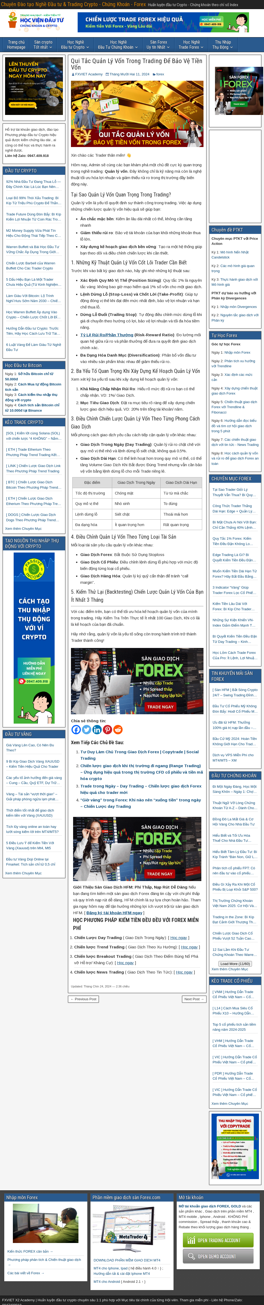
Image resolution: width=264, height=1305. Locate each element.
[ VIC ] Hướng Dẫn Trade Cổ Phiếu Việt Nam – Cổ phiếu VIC (235, 1060)
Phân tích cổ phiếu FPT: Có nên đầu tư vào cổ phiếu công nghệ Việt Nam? (234, 871)
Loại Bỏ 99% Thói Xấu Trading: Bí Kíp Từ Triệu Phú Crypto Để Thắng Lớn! (33, 201)
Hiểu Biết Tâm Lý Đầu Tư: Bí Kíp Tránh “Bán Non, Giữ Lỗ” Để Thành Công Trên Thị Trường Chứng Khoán (235, 855)
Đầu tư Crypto (73, 45)
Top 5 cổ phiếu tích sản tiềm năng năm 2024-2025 (234, 1027)
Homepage (16, 45)
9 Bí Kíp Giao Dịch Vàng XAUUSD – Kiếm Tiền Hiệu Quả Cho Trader (32, 764)
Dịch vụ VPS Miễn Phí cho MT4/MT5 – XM (233, 757)
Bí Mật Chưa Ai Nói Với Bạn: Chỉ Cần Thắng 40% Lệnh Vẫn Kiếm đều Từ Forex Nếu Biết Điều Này (235, 525)
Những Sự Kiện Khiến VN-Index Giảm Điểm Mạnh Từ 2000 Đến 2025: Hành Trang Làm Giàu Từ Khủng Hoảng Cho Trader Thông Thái (235, 623)
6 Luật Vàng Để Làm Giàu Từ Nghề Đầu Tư (33, 347)
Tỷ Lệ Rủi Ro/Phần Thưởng (106, 335)
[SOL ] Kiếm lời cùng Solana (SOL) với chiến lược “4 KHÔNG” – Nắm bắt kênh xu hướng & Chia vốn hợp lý (33, 436)
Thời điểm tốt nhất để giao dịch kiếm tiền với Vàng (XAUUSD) (30, 813)
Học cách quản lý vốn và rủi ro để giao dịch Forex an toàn (235, 458)
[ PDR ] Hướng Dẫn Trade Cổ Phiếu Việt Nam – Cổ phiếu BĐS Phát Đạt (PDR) (233, 1076)
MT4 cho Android (107, 1282)
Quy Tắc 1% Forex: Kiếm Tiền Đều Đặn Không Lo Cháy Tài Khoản (232, 541)
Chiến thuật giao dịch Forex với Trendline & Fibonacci (234, 407)
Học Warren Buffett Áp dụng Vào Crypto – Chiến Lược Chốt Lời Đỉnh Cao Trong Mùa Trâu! (33, 315)
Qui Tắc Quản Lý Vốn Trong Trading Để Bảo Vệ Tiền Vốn (136, 64)
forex (160, 74)
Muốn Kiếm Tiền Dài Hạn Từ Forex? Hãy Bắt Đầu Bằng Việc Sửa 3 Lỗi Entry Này (235, 574)
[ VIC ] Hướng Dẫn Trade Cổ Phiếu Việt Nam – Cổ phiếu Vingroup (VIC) (235, 1093)
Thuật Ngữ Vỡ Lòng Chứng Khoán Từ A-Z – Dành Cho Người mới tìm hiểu (234, 806)
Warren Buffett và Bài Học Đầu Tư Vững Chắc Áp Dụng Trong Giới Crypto (32, 250)
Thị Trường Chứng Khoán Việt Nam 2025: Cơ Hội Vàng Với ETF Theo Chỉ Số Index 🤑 (235, 904)
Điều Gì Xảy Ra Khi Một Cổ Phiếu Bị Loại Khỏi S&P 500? (235, 887)
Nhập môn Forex (237, 352)
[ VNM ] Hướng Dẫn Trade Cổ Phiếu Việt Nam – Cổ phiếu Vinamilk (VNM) (233, 995)
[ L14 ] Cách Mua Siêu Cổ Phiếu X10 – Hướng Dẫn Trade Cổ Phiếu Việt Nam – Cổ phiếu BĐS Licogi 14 (234, 1011)
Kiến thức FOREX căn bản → (30, 1251)
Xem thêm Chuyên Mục (23, 529)
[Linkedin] (97, 729)
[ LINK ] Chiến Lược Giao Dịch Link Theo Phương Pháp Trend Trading (33, 468)
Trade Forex (189, 45)
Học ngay (178, 937)
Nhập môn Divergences (238, 307)
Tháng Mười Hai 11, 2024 (129, 74)
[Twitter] (86, 729)
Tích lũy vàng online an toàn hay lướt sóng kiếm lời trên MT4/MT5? (32, 829)
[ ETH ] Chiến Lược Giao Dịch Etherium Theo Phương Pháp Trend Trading (34, 501)
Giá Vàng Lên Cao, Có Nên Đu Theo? (30, 747)
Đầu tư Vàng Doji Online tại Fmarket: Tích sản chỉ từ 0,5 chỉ (30, 862)
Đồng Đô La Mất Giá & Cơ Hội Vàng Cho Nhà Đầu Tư (234, 822)
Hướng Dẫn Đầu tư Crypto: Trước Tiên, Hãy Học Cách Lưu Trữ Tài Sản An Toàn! (32, 331)
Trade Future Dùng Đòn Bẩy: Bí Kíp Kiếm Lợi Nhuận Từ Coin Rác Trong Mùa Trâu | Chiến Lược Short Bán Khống (34, 217)
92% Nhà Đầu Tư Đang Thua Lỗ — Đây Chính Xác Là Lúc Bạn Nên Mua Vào (33, 185)
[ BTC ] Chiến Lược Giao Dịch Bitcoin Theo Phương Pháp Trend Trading (32, 485)
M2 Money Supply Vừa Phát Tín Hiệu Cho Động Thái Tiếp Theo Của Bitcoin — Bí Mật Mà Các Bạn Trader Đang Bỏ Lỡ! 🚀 (34, 233)
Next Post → (194, 999)
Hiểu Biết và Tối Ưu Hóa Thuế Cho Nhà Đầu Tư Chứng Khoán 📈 (231, 838)
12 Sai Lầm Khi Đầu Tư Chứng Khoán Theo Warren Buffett (234, 952)
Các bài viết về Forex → (25, 1273)
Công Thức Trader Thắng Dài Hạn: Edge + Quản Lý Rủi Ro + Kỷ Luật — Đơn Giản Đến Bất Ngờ (232, 509)
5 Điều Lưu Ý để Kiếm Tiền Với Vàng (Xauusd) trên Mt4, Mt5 (30, 845)
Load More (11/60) (235, 964)
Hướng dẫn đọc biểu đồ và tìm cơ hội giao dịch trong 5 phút (234, 426)
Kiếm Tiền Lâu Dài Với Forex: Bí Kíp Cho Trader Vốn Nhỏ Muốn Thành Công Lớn (235, 607)
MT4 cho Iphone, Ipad (110, 1268)
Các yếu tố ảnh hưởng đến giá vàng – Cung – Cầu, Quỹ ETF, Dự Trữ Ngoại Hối (34, 781)
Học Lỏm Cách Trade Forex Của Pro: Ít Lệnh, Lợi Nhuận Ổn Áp (234, 656)
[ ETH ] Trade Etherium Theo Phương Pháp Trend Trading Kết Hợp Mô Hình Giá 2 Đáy (31, 452)
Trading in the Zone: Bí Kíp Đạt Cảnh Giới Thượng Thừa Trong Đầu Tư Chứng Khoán (235, 920)
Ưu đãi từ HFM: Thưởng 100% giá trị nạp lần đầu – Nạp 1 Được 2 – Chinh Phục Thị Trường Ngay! (235, 725)
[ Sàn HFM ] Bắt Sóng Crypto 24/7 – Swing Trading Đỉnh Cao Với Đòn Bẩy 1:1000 (235, 693)
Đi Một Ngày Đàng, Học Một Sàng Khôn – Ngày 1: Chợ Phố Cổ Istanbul (235, 789)
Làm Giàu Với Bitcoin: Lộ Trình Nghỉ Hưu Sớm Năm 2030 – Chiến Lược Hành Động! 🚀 (32, 299)
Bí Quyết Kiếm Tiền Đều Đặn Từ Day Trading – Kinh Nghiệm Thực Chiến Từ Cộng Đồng (235, 639)
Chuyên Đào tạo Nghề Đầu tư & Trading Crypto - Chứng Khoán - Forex (73, 4)
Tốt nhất (42, 45)
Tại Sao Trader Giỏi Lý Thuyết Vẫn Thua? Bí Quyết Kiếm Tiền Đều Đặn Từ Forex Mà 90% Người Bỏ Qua (235, 492)
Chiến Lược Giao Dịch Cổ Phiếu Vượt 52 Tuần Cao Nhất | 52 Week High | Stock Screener (234, 936)
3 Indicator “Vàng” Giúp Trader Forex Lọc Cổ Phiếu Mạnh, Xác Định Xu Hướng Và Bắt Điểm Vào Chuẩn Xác (235, 590)
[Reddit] (118, 729)
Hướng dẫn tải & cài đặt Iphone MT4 (122, 1274)
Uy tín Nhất (157, 45)
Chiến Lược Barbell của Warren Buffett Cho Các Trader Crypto (30, 266)
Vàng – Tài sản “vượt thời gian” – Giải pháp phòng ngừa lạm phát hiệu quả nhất (31, 797)
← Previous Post (83, 999)
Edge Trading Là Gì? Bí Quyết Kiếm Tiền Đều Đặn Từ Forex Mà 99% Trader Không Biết (233, 558)
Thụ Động (221, 45)
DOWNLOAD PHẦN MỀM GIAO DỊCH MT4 (127, 1260)
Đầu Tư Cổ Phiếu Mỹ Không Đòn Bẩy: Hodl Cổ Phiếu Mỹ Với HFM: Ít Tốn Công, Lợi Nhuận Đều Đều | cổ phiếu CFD (235, 709)
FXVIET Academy (89, 74)
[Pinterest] (107, 729)
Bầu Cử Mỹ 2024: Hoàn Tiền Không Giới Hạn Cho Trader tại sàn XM (235, 742)
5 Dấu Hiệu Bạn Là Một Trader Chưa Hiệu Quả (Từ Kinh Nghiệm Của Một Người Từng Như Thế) (32, 282)
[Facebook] (76, 729)
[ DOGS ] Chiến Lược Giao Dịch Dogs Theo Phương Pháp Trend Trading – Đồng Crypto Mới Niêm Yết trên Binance (31, 518)
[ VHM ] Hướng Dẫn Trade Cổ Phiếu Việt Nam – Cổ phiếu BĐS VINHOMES (233, 1044)
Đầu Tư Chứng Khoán (115, 45)
